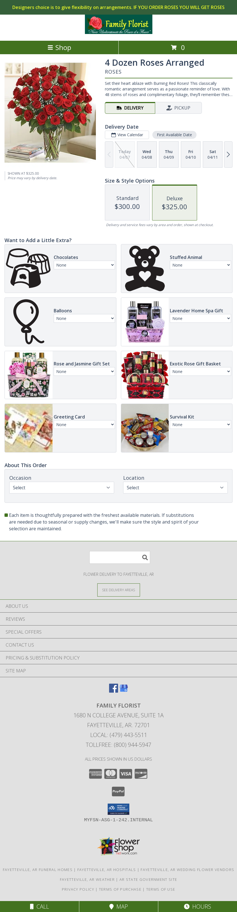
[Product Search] (119, 557)
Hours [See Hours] (197, 906)
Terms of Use (160, 889)
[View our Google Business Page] (123, 691)
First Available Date (174, 134)
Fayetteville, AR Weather (87, 879)
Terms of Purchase (120, 889)
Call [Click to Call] (39, 906)
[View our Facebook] (113, 691)
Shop (59, 47)
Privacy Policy (78, 889)
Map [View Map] (118, 906)
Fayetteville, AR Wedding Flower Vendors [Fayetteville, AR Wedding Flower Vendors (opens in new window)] (187, 869)
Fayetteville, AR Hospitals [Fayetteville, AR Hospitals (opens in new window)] (106, 869)
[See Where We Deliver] (118, 589)
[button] (118, 809)
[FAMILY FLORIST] (118, 32)
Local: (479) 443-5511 (118, 735)
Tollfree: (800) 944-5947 (118, 745)
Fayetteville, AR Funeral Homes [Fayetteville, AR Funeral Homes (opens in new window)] (38, 869)
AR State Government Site (148, 879)
